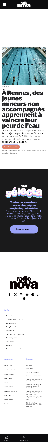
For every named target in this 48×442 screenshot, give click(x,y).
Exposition (8, 400)
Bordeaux (7, 404)
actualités (10, 330)
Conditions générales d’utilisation (34, 380)
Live (6, 382)
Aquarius (6, 86)
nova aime (9, 341)
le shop (9, 345)
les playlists (11, 327)
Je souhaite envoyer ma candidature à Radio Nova (34, 386)
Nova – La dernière (33, 376)
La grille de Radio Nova (15, 334)
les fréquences (12, 338)
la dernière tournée (14, 349)
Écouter (11, 147)
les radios (10, 316)
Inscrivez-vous (22, 229)
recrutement (8, 374)
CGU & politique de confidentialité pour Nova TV (34, 404)
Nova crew (29, 369)
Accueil (6, 438)
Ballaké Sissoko (10, 391)
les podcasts (11, 323)
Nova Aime (8, 365)
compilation (8, 387)
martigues (8, 378)
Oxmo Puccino (9, 395)
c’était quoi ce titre (14, 319)
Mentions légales (32, 372)
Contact (29, 365)
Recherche (24, 438)
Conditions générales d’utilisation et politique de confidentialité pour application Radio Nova (34, 395)
